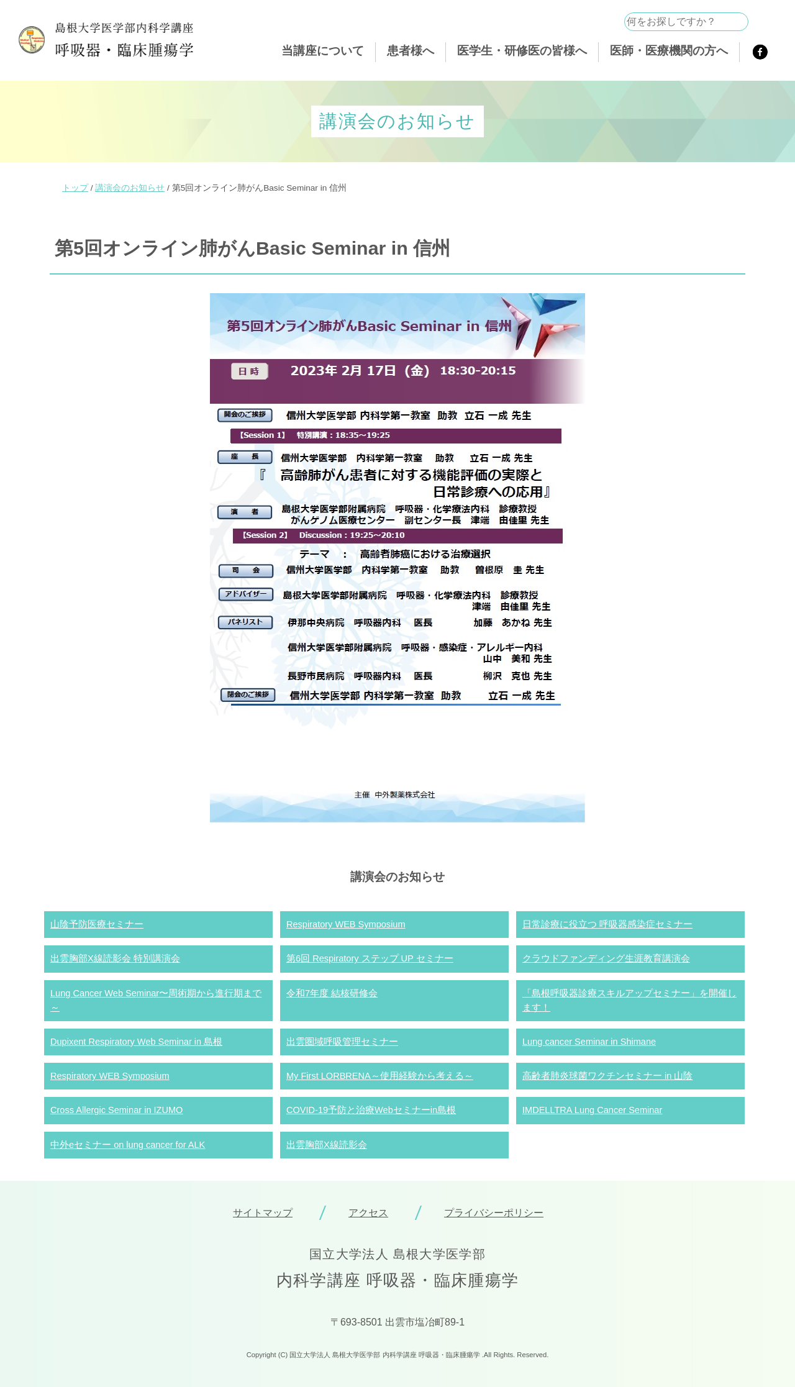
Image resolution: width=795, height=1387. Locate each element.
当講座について (322, 50)
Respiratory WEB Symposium (346, 924)
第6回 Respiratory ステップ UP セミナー (369, 958)
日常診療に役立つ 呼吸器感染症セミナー (607, 924)
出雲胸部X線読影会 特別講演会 (115, 958)
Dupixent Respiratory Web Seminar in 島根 (136, 1042)
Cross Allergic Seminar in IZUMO (116, 1110)
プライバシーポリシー (493, 1212)
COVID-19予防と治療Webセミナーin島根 (371, 1110)
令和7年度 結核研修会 (332, 993)
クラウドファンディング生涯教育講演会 (606, 958)
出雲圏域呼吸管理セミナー (342, 1042)
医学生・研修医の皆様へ (522, 50)
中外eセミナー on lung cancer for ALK (127, 1145)
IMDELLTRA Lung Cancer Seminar (592, 1110)
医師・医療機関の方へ (669, 50)
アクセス (368, 1212)
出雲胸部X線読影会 (326, 1145)
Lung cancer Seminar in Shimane (589, 1042)
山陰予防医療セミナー (96, 924)
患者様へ (410, 50)
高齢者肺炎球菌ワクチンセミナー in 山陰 (607, 1076)
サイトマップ (263, 1212)
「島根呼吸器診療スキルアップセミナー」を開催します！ (629, 1000)
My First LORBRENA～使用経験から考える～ (379, 1076)
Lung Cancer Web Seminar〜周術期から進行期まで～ (155, 1000)
